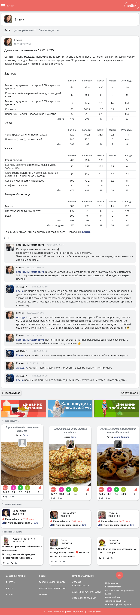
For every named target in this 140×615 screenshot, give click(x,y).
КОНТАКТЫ (95, 591)
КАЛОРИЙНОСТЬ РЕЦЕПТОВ (52, 588)
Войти (131, 6)
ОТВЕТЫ (43, 594)
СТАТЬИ (10, 594)
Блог (7, 30)
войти (86, 232)
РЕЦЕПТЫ (10, 582)
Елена (19, 19)
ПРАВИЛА (91, 598)
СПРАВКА (76, 582)
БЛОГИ (9, 588)
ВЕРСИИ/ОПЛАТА (80, 585)
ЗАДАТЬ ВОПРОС (80, 591)
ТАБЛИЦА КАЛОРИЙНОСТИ (52, 582)
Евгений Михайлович (30, 244)
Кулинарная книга (24, 30)
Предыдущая (11, 393)
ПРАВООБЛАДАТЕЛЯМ (83, 576)
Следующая (129, 393)
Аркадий (21, 286)
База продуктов (49, 30)
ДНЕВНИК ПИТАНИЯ (16, 576)
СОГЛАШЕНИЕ (79, 598)
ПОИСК (42, 576)
